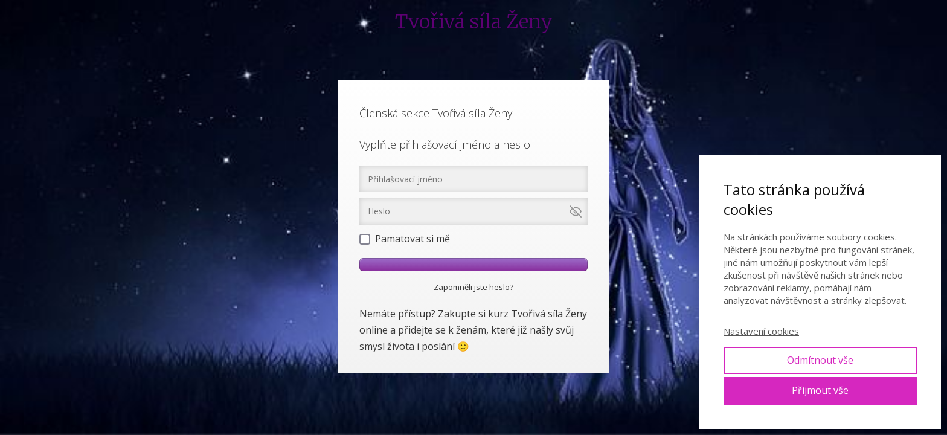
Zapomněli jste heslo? (473, 287)
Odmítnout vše (820, 360)
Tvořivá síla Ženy (474, 21)
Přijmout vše (820, 390)
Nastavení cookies (761, 331)
